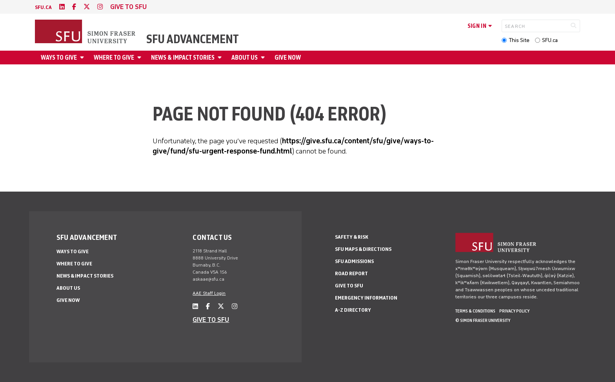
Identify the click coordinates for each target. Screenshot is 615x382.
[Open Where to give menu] (140, 57)
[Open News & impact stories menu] (221, 57)
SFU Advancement (192, 39)
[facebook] (74, 7)
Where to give (114, 57)
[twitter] (87, 7)
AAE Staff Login (209, 293)
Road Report (351, 273)
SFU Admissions (354, 261)
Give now (288, 57)
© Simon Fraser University (482, 320)
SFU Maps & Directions (363, 249)
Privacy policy (514, 311)
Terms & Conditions (475, 311)
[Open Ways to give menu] (83, 57)
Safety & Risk (351, 237)
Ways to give (59, 57)
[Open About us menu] (264, 57)
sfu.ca (43, 7)
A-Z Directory (353, 310)
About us (244, 57)
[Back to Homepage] (86, 32)
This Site (519, 40)
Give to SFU (349, 285)
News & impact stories (183, 57)
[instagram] (100, 7)
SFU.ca (550, 40)
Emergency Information (366, 297)
